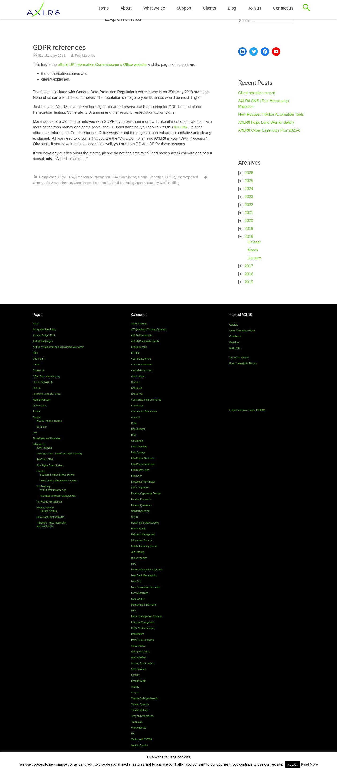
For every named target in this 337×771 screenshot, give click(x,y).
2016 (249, 274)
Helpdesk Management (143, 534)
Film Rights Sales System (50, 465)
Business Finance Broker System (57, 474)
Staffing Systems (45, 507)
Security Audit (138, 681)
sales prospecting (140, 651)
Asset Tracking (44, 448)
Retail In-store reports (142, 640)
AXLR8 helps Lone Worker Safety (266, 122)
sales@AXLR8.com (246, 363)
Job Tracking (43, 486)
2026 (249, 173)
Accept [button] (292, 764)
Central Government (141, 364)
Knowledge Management (49, 501)
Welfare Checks (139, 745)
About (126, 8)
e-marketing (137, 441)
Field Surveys (138, 452)
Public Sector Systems (142, 628)
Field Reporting (139, 446)
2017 (249, 266)
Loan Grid (136, 581)
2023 (249, 197)
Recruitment (137, 634)
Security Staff (156, 183)
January (254, 258)
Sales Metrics (138, 645)
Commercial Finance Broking (146, 400)
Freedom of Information (93, 177)
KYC (133, 563)
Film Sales (136, 476)
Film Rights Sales (140, 470)
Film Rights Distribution (143, 458)
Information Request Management (57, 496)
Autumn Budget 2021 (44, 335)
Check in (135, 382)
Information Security (141, 540)
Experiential (101, 183)
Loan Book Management (144, 575)
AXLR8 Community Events (145, 341)
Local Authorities (139, 593)
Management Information (144, 604)
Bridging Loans (139, 347)
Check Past (137, 394)
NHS (133, 610)
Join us (254, 8)
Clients (209, 8)
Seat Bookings (138, 669)
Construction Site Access (144, 411)
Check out (136, 388)
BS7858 (135, 353)
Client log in (39, 359)
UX (132, 733)
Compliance (47, 177)
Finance (41, 471)
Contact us (283, 8)
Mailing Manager (41, 400)
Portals (36, 411)
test (35, 432)
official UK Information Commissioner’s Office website (102, 65)
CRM (62, 177)
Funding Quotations (141, 505)
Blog (232, 8)
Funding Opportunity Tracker (146, 493)
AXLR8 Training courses (49, 421)
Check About (137, 376)
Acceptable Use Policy (44, 329)
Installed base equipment (144, 546)
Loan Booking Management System (58, 480)
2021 (249, 213)
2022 (249, 205)
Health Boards (138, 528)
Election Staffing (48, 511)
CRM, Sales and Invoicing (46, 376)
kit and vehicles (139, 558)
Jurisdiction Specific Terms (47, 394)
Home (103, 8)
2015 (249, 282)
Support (184, 8)
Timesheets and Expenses (46, 438)
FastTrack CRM (45, 459)
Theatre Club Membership (144, 698)
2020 (249, 221)
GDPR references (59, 47)
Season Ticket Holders (142, 663)
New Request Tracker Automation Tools (271, 114)
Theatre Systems (140, 704)
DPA (70, 177)
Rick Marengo (85, 55)
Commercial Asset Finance (52, 183)
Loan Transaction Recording (145, 587)
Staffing (173, 183)
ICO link (180, 127)
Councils (135, 417)
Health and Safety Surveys (145, 522)
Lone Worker (137, 599)
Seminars (41, 426)
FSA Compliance (124, 177)
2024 (249, 189)
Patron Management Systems (146, 616)
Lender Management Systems (146, 569)
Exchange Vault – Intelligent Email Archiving (59, 453)
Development (138, 429)
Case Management (141, 359)
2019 (249, 229)
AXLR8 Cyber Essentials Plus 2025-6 (269, 130)
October (254, 242)
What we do (154, 8)
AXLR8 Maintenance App (53, 490)
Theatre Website (139, 710)
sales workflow (138, 657)
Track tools (137, 722)
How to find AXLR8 (43, 382)
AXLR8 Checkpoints (141, 335)
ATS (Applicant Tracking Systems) (148, 329)
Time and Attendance (142, 716)
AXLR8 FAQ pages (43, 341)
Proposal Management (143, 622)
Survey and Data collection (50, 517)
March (253, 250)
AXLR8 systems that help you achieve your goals (58, 347)
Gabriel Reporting (151, 177)
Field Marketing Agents (128, 183)
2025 (249, 181)
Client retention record (256, 93)
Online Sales (39, 405)
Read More (309, 764)
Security (135, 675)
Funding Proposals (140, 499)
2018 (249, 236)
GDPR (170, 177)
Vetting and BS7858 (141, 739)
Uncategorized (187, 177)
